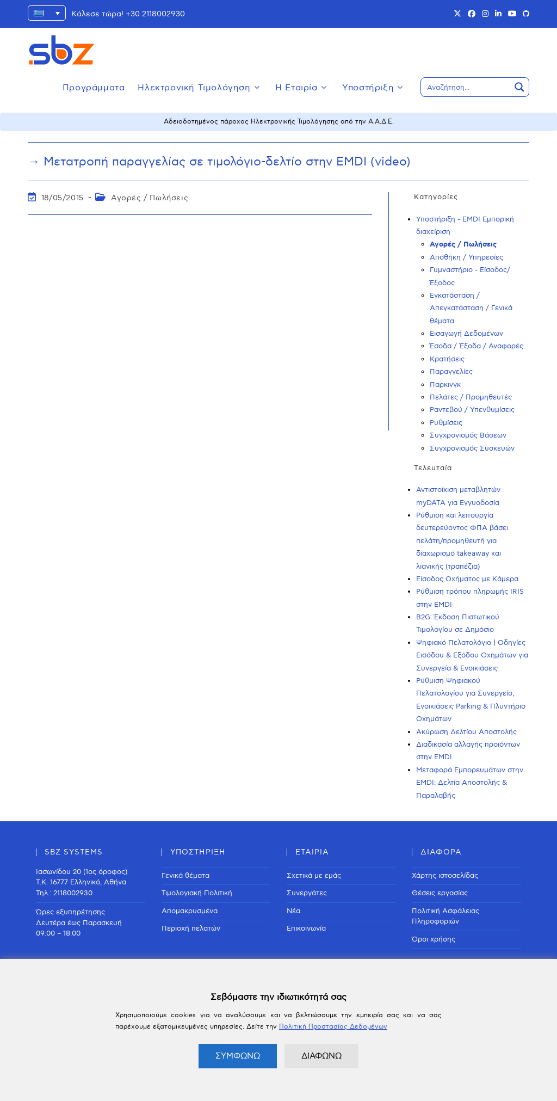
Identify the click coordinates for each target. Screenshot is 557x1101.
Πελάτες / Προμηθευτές (471, 397)
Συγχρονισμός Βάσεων (468, 435)
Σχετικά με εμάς (314, 875)
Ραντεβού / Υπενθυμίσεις (472, 409)
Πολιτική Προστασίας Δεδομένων (333, 1027)
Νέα (293, 911)
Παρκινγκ (445, 384)
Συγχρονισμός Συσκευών (472, 448)
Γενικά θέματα (185, 875)
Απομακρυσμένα (190, 911)
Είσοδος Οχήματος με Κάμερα (467, 579)
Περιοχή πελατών (191, 928)
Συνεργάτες (307, 893)
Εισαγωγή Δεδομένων (466, 333)
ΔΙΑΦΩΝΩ (321, 1056)
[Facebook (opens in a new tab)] (472, 14)
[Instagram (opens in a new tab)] (485, 14)
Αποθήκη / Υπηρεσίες (466, 257)
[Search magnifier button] (519, 87)
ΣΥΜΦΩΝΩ (237, 1056)
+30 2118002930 (155, 14)
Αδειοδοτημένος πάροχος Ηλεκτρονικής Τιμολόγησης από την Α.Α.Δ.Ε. (279, 122)
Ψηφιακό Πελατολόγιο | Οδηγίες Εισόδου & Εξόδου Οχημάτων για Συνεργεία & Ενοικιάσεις (472, 655)
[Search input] (466, 87)
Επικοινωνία (306, 928)
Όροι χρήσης (433, 939)
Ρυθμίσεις (446, 423)
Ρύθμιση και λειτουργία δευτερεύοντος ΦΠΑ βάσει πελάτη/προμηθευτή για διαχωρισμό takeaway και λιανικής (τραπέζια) (462, 541)
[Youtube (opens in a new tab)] (512, 14)
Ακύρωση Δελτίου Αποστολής (466, 732)
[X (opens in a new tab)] (457, 14)
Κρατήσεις (447, 359)
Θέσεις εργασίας (440, 893)
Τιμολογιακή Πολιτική (197, 893)
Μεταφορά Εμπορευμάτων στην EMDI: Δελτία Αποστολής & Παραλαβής (469, 783)
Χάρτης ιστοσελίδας (445, 875)
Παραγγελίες (451, 371)
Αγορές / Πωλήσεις (149, 197)
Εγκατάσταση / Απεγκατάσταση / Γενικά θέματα (471, 308)
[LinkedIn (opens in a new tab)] (498, 14)
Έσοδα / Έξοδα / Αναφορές (476, 346)
